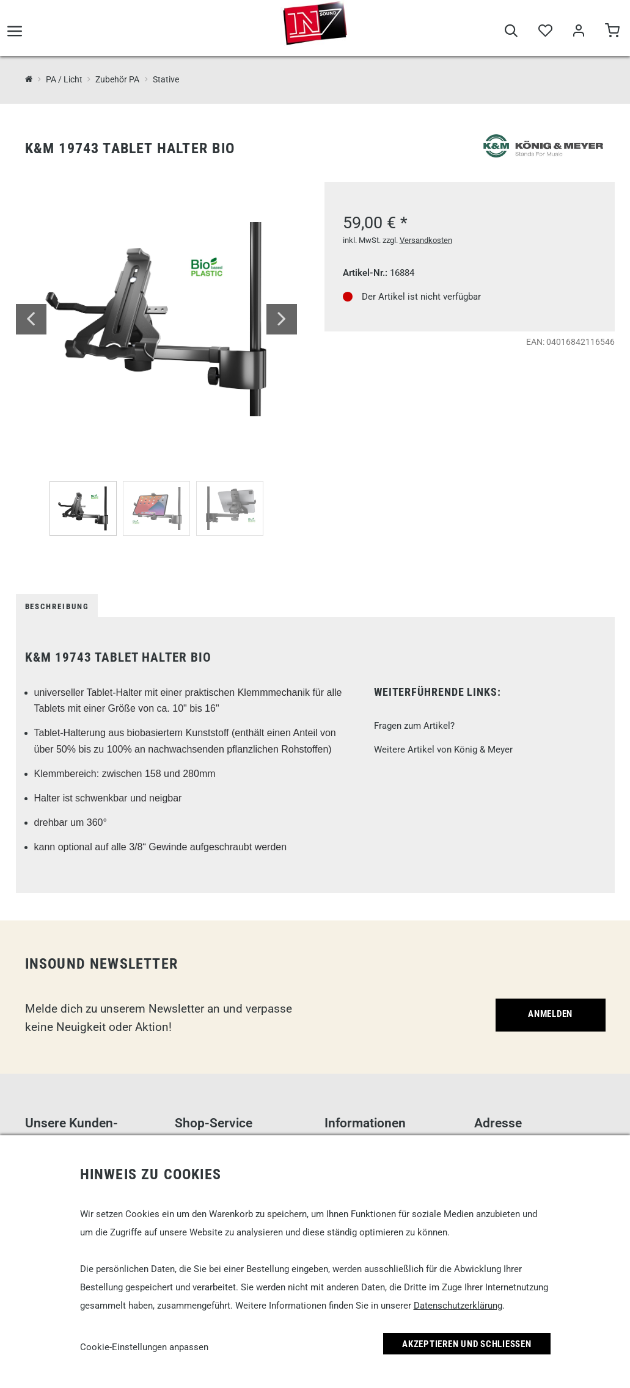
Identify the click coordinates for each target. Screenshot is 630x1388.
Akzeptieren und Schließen (467, 1344)
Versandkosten (426, 240)
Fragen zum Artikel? (414, 725)
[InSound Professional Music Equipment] (29, 79)
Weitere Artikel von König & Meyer (443, 749)
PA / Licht (64, 79)
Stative (166, 79)
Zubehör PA (117, 79)
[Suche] (511, 37)
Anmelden (550, 1013)
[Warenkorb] (612, 37)
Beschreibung (57, 606)
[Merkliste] (545, 37)
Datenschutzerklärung (458, 1305)
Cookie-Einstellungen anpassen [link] (144, 1347)
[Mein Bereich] (578, 37)
